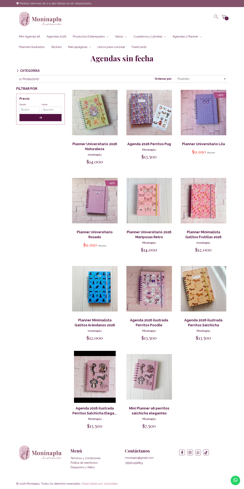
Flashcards (139, 47)
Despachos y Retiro (83, 467)
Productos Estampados (90, 36)
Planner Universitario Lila (203, 144)
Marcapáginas (79, 47)
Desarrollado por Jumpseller (99, 483)
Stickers (56, 47)
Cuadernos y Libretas (149, 36)
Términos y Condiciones (86, 458)
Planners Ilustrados (32, 47)
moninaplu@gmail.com (139, 458)
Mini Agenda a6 (29, 36)
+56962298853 (134, 463)
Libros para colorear (111, 47)
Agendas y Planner (187, 36)
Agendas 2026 (56, 36)
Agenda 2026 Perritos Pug (149, 144)
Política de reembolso (84, 462)
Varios (121, 36)
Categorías (28, 70)
